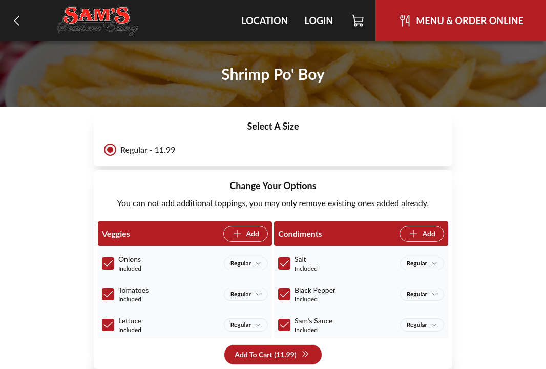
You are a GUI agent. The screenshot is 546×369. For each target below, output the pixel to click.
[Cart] (358, 20)
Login (318, 20)
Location (264, 20)
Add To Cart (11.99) (272, 355)
